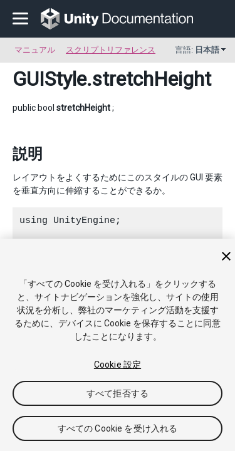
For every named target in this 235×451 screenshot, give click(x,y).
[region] (117, 345)
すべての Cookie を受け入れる (118, 428)
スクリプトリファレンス (110, 49)
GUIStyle (49, 79)
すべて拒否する (117, 393)
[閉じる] (226, 256)
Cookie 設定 (117, 365)
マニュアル (34, 49)
